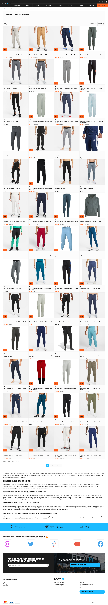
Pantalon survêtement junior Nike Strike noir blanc (41, 155)
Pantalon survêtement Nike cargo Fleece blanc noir (65, 456)
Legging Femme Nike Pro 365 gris (12, 288)
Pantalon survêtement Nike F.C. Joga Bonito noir (15, 322)
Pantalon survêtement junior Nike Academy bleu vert (40, 356)
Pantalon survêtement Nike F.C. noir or (39, 455)
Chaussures (16, 5)
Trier (101, 24)
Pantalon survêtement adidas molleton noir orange (91, 89)
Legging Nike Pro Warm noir (11, 121)
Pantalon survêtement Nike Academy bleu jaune (91, 456)
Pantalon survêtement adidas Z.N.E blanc (65, 388)
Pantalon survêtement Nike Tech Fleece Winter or (39, 55)
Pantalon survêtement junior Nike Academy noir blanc (40, 189)
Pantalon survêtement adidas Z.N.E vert (90, 54)
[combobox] (54, 2)
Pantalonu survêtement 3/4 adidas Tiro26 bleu (92, 154)
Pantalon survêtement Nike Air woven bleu (66, 54)
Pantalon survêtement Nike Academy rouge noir (40, 255)
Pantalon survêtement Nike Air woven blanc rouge (15, 222)
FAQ (4, 582)
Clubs (27, 5)
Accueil (9, 8)
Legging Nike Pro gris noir (10, 88)
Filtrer (93, 24)
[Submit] (13, 1)
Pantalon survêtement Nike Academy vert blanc (91, 389)
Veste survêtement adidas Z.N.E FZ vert (90, 221)
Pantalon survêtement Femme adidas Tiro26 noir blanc (66, 356)
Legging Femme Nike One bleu (87, 255)
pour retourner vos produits (91, 528)
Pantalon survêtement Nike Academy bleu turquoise (40, 289)
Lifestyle (91, 5)
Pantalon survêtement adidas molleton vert (40, 121)
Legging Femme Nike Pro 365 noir (12, 188)
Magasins (6, 585)
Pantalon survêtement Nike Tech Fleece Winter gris (14, 55)
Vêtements (49, 5)
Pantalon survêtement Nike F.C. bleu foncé (40, 221)
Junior (70, 5)
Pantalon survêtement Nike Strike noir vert (15, 255)
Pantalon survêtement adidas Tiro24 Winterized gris (13, 356)
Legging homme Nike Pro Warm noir (64, 321)
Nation (38, 5)
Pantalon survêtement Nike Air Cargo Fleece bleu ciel (91, 356)
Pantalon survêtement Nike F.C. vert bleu (90, 421)
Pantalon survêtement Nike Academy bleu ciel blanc (66, 255)
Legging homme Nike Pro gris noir (38, 88)
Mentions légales (59, 582)
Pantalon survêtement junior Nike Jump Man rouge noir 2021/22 (40, 389)
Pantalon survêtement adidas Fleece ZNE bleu (66, 221)
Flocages (5, 584)
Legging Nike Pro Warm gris (11, 154)
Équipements (59, 5)
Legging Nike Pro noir (60, 188)
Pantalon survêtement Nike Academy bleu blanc (91, 322)
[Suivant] (60, 465)
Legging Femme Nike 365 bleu (36, 421)
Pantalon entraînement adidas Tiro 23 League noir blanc (66, 422)
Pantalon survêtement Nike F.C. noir (13, 455)
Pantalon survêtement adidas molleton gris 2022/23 (66, 89)
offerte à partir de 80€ (56, 528)
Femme (81, 5)
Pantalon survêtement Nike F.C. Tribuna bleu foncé (66, 122)
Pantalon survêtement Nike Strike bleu (90, 288)
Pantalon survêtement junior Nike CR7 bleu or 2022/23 (16, 422)
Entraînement (15, 8)
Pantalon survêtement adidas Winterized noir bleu (66, 289)
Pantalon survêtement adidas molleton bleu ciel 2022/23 (91, 122)
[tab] (54, 17)
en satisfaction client (21, 528)
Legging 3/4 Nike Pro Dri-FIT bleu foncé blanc (15, 388)
